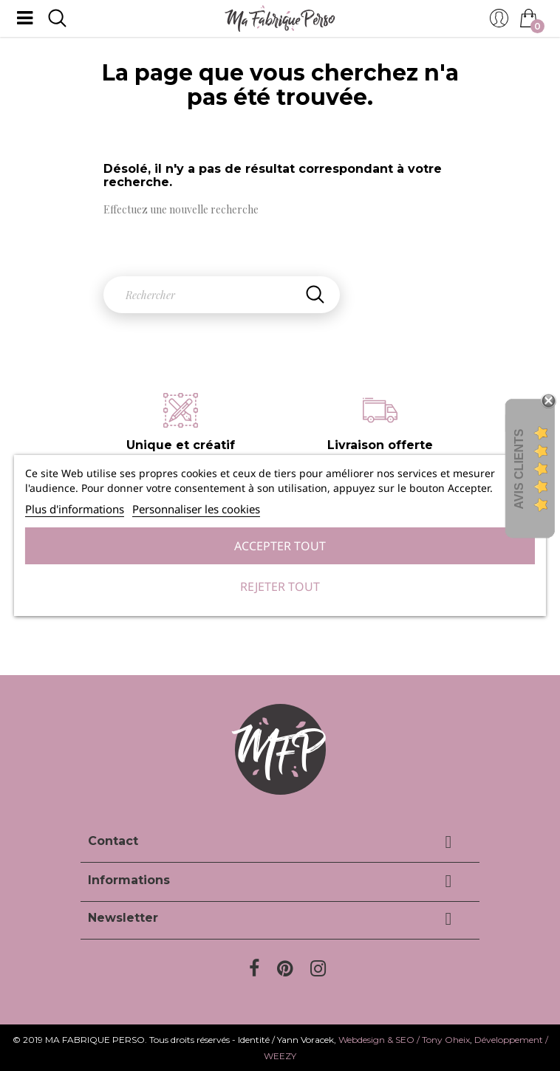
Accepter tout (280, 546)
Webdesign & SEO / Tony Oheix (404, 1039)
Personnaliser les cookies (196, 509)
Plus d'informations (74, 509)
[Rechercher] (221, 294)
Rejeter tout (280, 586)
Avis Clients (519, 468)
